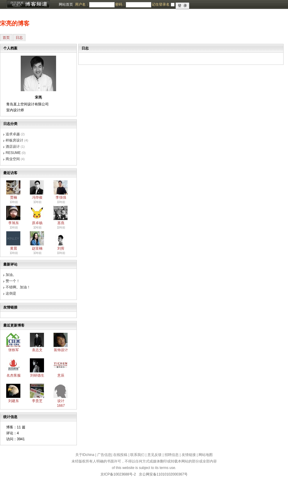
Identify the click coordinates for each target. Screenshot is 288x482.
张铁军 (13, 350)
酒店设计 (13, 146)
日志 (19, 38)
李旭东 (13, 223)
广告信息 (104, 455)
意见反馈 (154, 455)
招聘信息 (172, 455)
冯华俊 (37, 197)
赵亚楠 (37, 248)
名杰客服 (13, 375)
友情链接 (189, 455)
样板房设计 (14, 140)
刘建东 (13, 401)
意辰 (60, 375)
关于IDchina (85, 455)
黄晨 (13, 248)
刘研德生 (37, 375)
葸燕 (60, 223)
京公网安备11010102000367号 (163, 474)
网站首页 (66, 4)
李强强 (61, 197)
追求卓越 (13, 134)
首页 (6, 38)
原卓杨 (37, 223)
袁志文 (37, 350)
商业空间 (13, 159)
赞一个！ (13, 281)
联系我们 (137, 455)
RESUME (13, 153)
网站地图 (205, 455)
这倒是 (11, 293)
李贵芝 (37, 401)
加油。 (11, 275)
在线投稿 (120, 455)
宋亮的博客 (15, 23)
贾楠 (13, 197)
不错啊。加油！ (18, 287)
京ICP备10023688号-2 (118, 474)
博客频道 (28, 4)
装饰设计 (61, 350)
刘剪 (60, 248)
